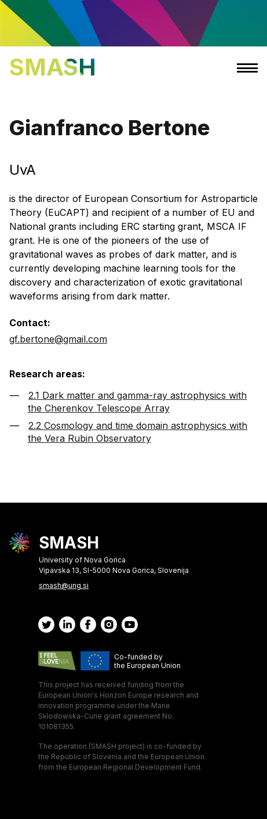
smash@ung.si (64, 585)
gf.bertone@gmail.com (58, 339)
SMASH (52, 67)
